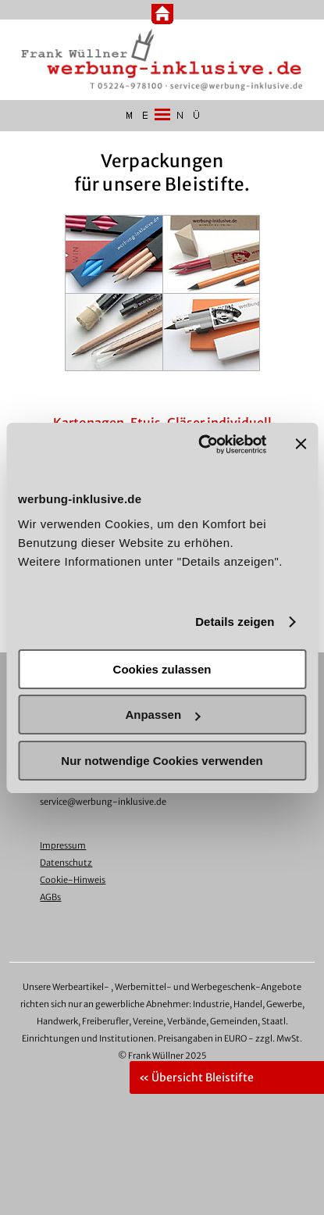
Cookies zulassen (162, 669)
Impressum (63, 845)
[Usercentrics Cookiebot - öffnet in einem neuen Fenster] (201, 444)
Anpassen (162, 714)
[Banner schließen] (300, 443)
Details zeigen (234, 621)
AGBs (50, 897)
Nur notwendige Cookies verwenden (161, 760)
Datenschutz (66, 862)
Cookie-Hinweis (72, 879)
